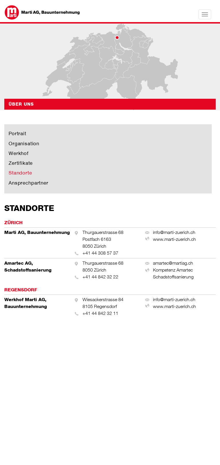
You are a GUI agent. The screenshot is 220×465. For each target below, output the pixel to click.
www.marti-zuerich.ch (174, 239)
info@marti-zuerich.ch (174, 232)
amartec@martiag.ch (173, 263)
